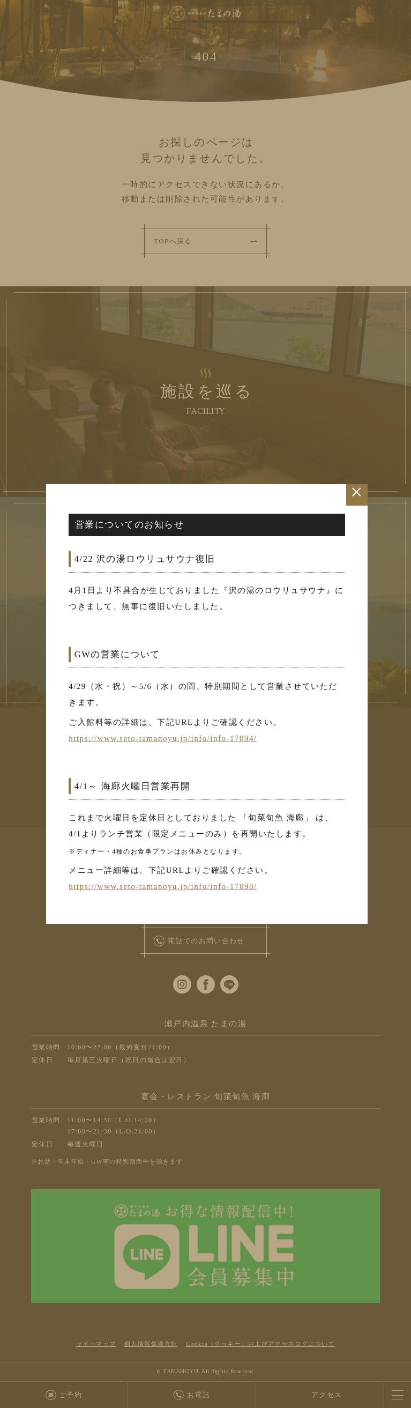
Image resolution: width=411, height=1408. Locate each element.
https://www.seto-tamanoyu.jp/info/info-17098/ (163, 886)
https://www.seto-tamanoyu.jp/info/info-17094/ (163, 738)
